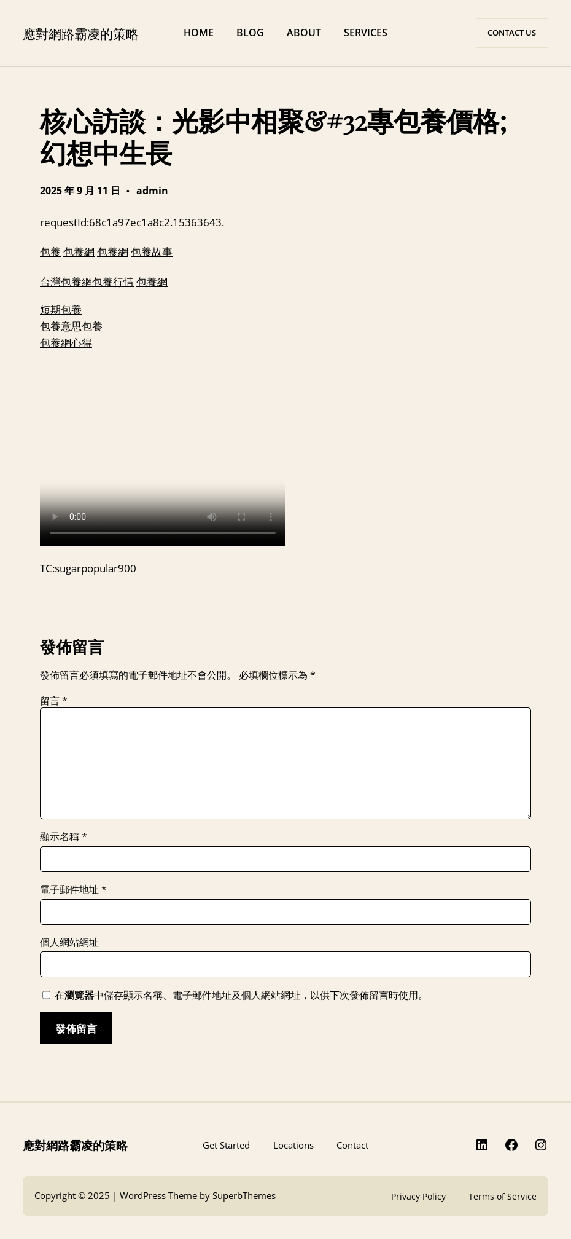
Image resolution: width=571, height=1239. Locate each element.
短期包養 (61, 309)
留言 (54, 700)
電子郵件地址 (73, 889)
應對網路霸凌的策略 (81, 33)
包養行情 (113, 281)
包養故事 (152, 251)
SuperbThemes (244, 1195)
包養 (50, 251)
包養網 (79, 251)
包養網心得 (66, 342)
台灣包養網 (66, 281)
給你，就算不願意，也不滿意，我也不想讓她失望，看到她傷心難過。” (163, 454)
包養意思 (61, 325)
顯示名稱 (63, 836)
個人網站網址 (69, 942)
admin (152, 190)
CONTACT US (511, 32)
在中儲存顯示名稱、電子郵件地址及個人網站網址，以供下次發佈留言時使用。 (241, 995)
